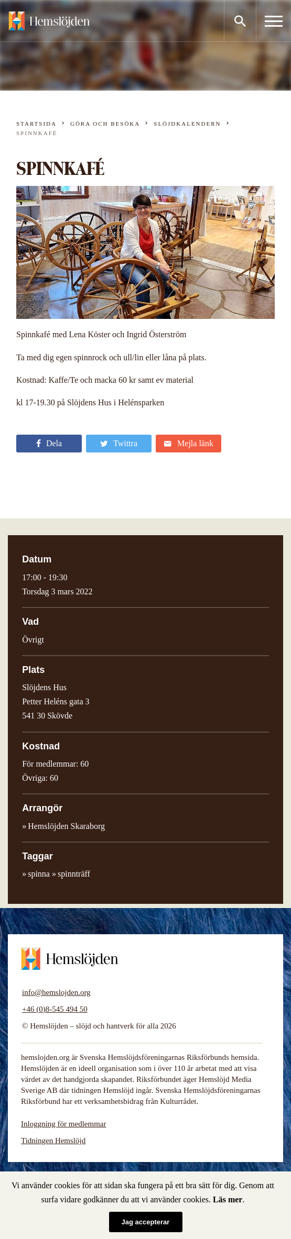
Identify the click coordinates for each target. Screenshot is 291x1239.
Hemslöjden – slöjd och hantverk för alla (49, 21)
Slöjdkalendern (187, 123)
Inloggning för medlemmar (63, 1124)
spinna (39, 873)
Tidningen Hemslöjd (53, 1140)
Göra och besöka (105, 123)
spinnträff (74, 873)
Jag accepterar (146, 1222)
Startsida (36, 123)
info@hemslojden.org (56, 992)
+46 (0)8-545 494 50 (55, 1009)
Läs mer (227, 1199)
